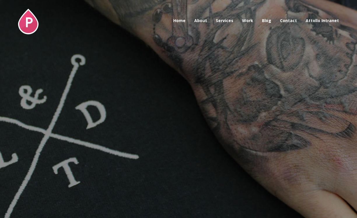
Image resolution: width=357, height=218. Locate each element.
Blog (266, 20)
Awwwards (338, 18)
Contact (288, 20)
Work (247, 20)
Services (224, 20)
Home (179, 20)
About (200, 20)
